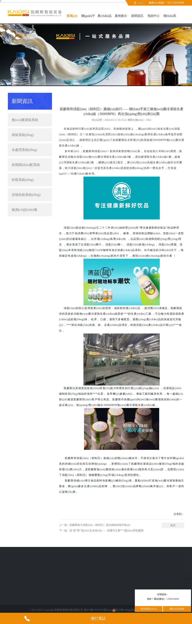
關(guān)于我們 (88, 18)
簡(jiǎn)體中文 (135, 3)
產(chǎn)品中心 (105, 18)
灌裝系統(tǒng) (30, 134)
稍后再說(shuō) (149, 608)
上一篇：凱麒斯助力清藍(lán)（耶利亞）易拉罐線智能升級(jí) (94, 525)
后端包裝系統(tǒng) (30, 194)
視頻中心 (154, 15)
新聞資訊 (137, 15)
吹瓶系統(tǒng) (23, 180)
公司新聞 (179, 95)
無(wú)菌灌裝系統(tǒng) (30, 119)
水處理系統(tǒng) (24, 150)
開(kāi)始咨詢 (177, 608)
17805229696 (172, 599)
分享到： (179, 514)
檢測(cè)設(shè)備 (30, 209)
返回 (173, 525)
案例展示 (121, 15)
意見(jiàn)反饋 (18, 571)
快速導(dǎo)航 (19, 554)
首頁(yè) (72, 15)
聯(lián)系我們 (170, 18)
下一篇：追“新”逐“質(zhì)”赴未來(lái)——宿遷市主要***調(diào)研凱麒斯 (101, 530)
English (140, 2)
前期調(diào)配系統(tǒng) (26, 167)
